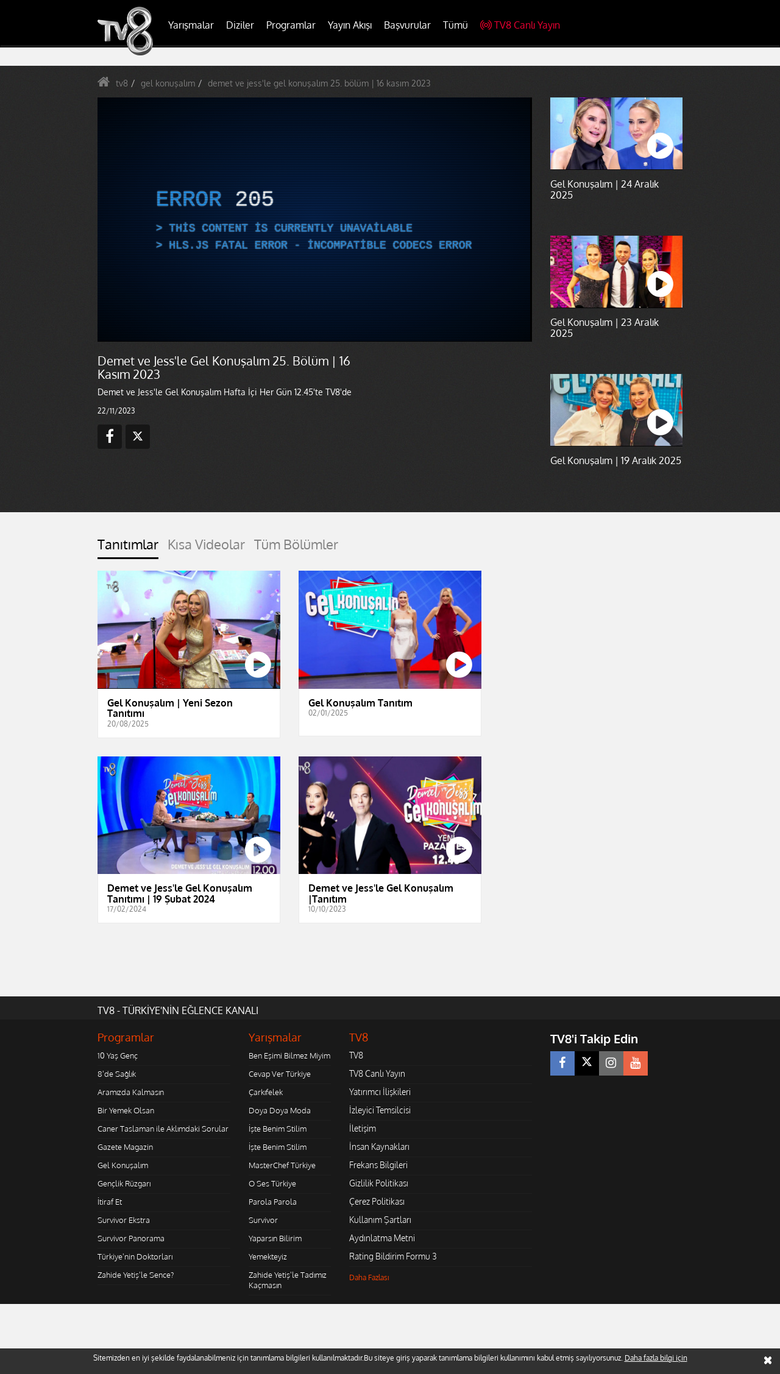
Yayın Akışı (350, 25)
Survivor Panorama (131, 1238)
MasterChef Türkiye (282, 1165)
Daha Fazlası (369, 1277)
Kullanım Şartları (380, 1219)
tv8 (122, 83)
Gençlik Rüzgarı (124, 1183)
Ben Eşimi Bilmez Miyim (289, 1055)
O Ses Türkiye (272, 1183)
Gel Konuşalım (123, 1165)
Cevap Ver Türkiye (280, 1074)
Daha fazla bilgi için (656, 1357)
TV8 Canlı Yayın (520, 25)
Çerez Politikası (377, 1201)
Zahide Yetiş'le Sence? (136, 1275)
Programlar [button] (291, 25)
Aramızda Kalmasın (131, 1092)
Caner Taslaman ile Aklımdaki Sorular (163, 1128)
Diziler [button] (240, 25)
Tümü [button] (455, 25)
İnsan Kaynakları (379, 1146)
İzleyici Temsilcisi (380, 1110)
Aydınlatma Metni (382, 1238)
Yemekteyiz (268, 1256)
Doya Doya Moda (280, 1110)
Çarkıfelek (266, 1092)
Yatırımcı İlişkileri (380, 1092)
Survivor (263, 1220)
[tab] (128, 548)
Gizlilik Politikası (378, 1183)
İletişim (362, 1128)
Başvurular (407, 25)
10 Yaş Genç (118, 1055)
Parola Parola (273, 1202)
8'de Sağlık (117, 1074)
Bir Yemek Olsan (126, 1110)
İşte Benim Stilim (278, 1128)
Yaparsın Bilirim (275, 1238)
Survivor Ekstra (124, 1220)
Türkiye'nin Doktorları (135, 1256)
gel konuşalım (168, 83)
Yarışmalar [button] (191, 25)
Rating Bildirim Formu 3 (393, 1256)
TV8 (356, 1055)
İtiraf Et (110, 1202)
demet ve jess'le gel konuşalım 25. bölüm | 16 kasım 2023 (319, 83)
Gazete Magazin (125, 1147)
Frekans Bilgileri (378, 1165)
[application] (314, 219)
